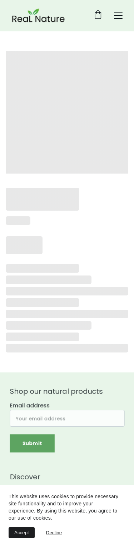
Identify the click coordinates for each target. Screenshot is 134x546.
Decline (54, 532)
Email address (30, 406)
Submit (32, 442)
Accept (21, 532)
